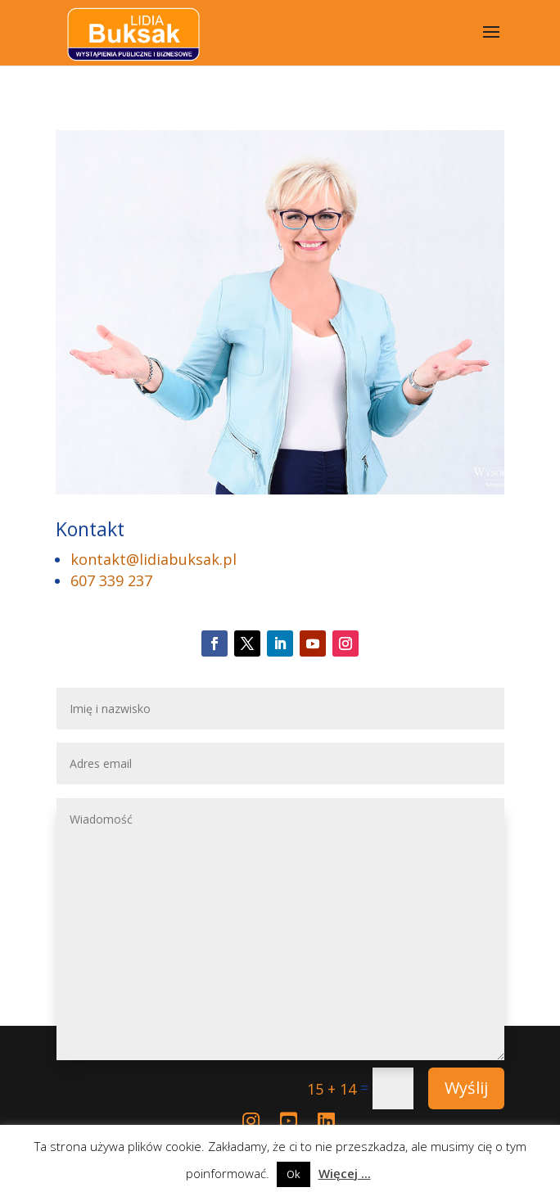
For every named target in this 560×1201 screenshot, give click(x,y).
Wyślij (466, 1088)
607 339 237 (111, 580)
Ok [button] (293, 1174)
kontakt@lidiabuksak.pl (153, 559)
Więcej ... (344, 1173)
